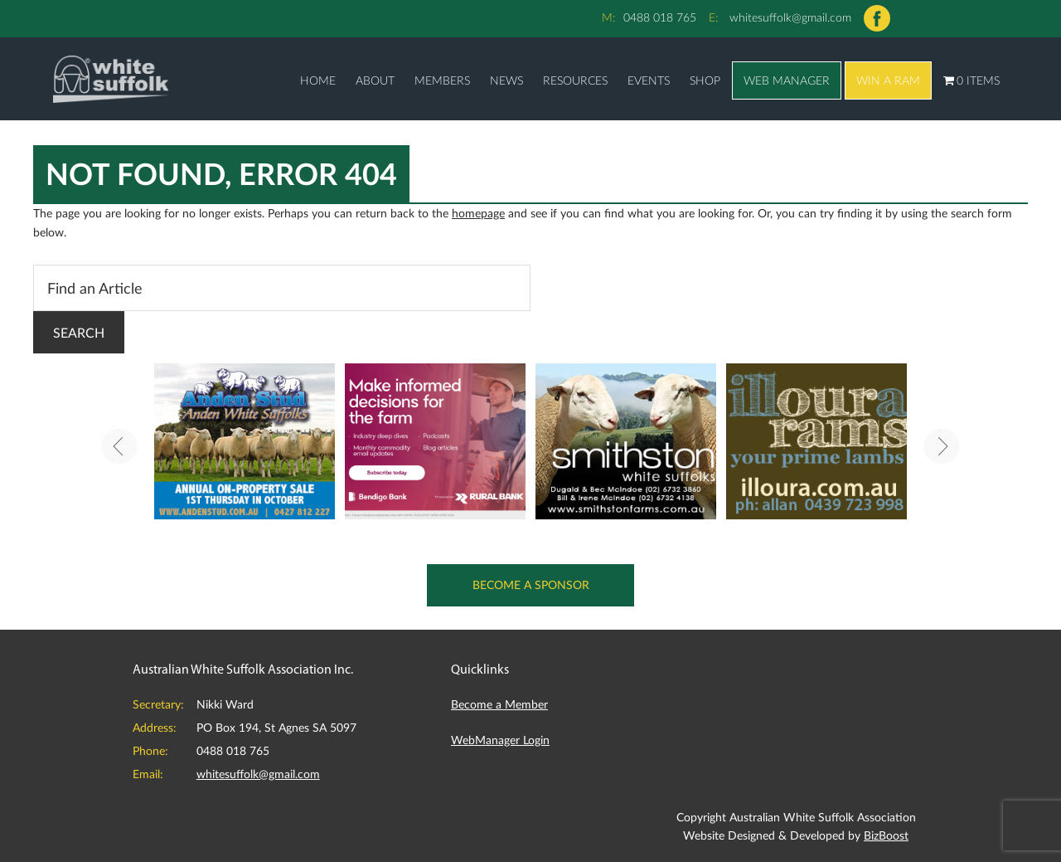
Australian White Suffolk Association (111, 79)
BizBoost (886, 835)
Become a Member (499, 704)
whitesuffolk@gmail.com (790, 17)
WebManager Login (500, 740)
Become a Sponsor (530, 584)
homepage (478, 213)
